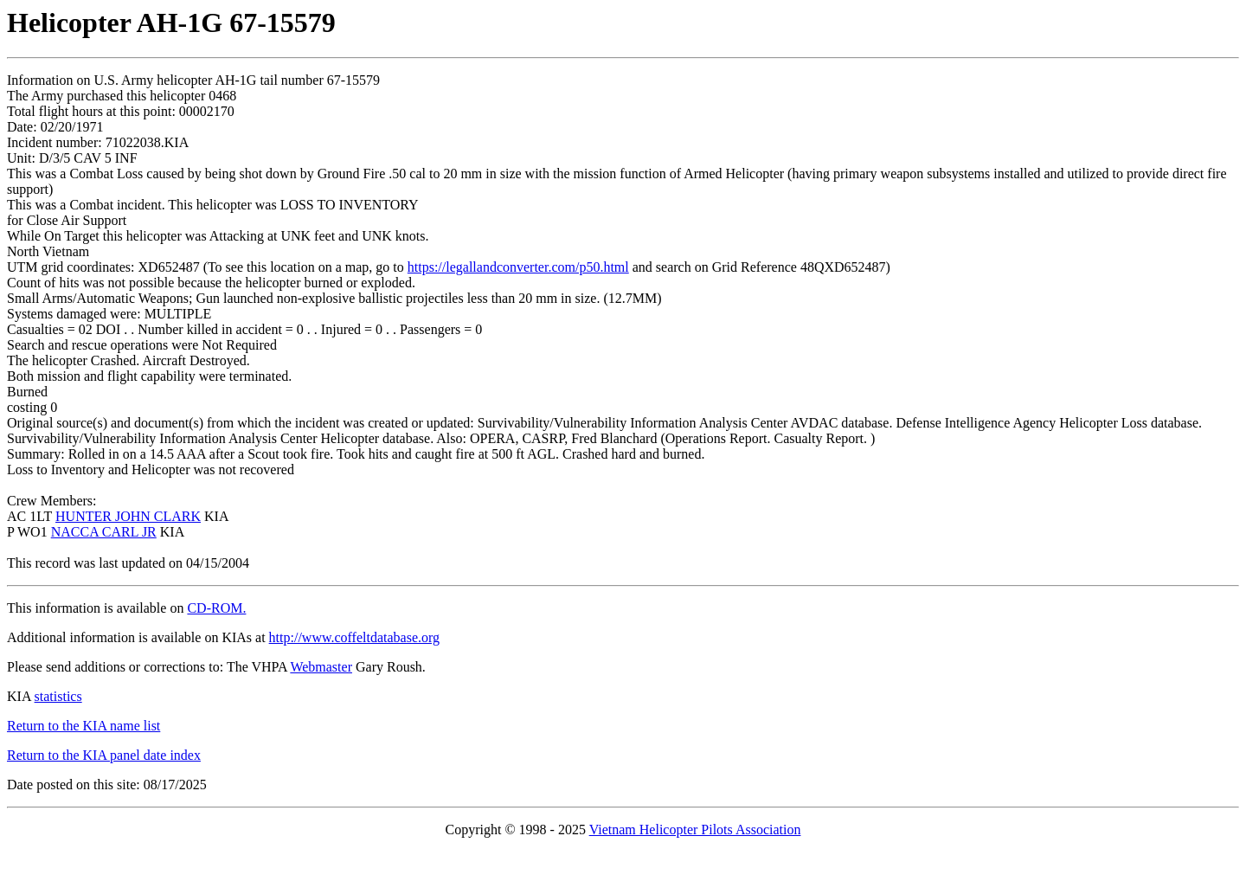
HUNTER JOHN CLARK (128, 516)
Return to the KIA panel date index (104, 755)
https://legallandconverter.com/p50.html (518, 267)
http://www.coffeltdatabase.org (354, 637)
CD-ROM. (216, 608)
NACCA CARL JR (104, 531)
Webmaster (321, 666)
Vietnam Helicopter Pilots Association (695, 829)
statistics (58, 696)
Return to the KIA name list (83, 725)
